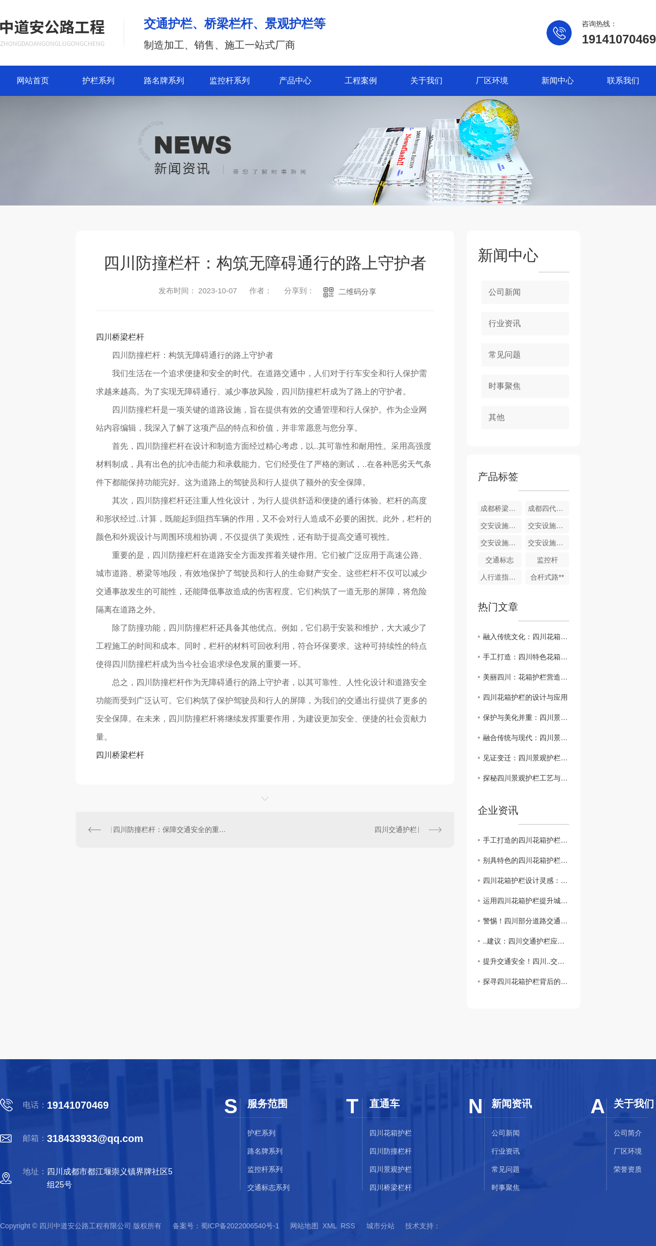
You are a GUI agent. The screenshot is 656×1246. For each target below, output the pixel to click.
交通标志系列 (268, 1187)
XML (329, 1226)
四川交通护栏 (395, 829)
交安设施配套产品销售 (548, 526)
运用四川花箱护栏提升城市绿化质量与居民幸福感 (526, 901)
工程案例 (361, 80)
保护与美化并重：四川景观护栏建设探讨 (526, 717)
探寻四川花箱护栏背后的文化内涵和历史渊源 (526, 981)
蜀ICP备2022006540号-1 (240, 1226)
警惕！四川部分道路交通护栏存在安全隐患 (526, 921)
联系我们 (623, 80)
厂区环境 (492, 80)
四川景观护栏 (390, 1169)
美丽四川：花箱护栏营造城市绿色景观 (526, 677)
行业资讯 (504, 323)
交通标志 (499, 560)
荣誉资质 (628, 1169)
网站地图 (304, 1226)
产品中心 (295, 80)
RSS (348, 1226)
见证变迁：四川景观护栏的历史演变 (526, 758)
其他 (496, 417)
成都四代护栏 (548, 508)
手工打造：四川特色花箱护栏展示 (526, 657)
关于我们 (426, 80)
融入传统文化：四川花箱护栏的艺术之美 (526, 637)
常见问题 (504, 354)
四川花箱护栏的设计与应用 (525, 697)
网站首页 (33, 80)
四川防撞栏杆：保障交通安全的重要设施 (170, 829)
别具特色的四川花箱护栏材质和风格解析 (526, 860)
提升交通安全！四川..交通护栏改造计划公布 (526, 961)
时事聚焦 (504, 386)
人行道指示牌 (501, 577)
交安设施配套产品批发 (501, 526)
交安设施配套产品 (548, 543)
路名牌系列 (164, 80)
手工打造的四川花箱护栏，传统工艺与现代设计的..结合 (526, 840)
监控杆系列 (229, 80)
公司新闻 (504, 292)
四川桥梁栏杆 (120, 337)
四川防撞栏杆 (390, 1151)
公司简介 (628, 1133)
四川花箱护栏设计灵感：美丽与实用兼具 (526, 880)
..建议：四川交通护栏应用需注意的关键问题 (526, 941)
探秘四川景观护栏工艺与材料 (526, 778)
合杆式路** (547, 577)
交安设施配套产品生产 (501, 543)
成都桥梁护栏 (501, 508)
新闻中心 (557, 80)
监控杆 (547, 560)
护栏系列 (98, 80)
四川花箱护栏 (390, 1133)
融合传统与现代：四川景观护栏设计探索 (526, 738)
